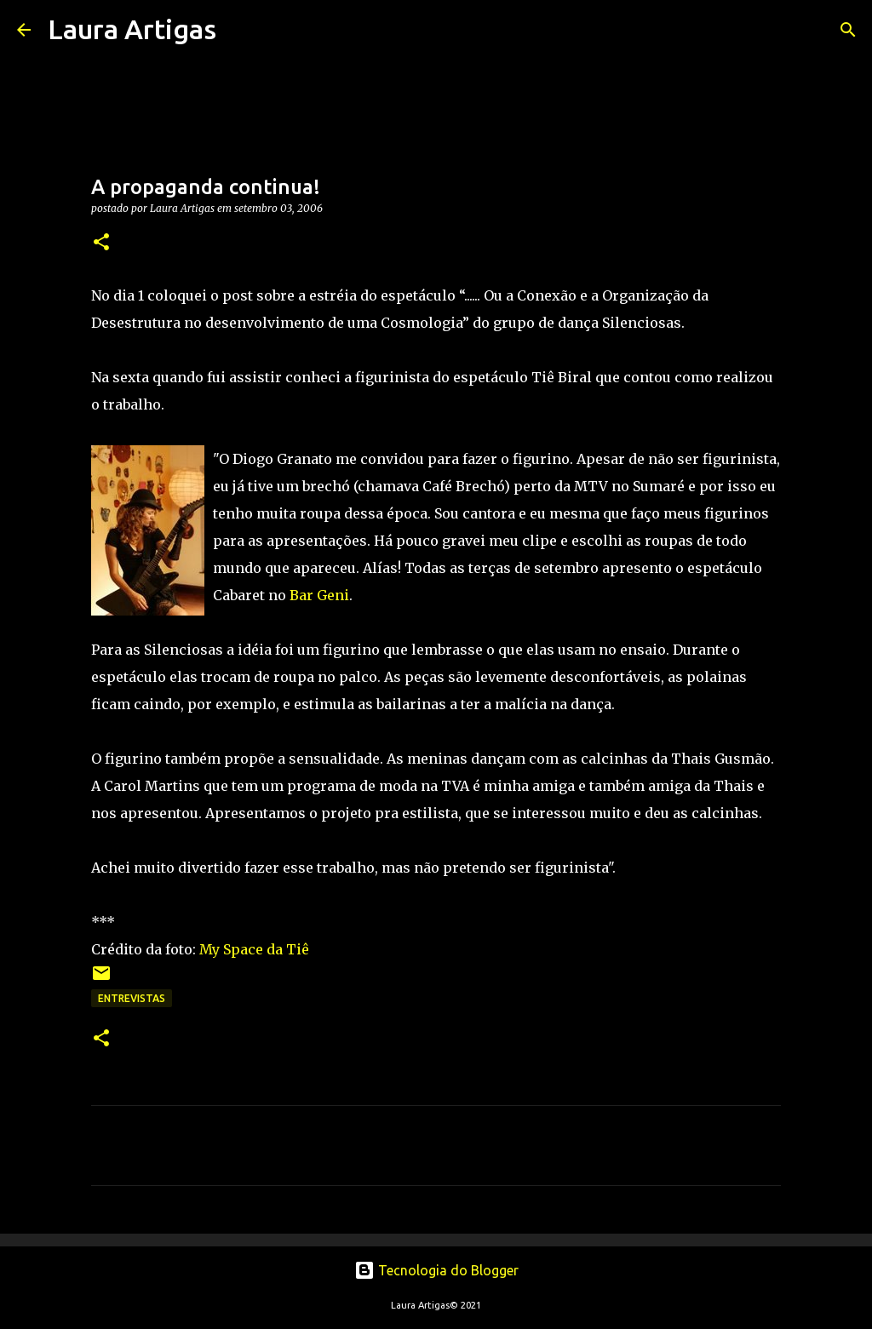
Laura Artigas (132, 29)
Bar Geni (319, 595)
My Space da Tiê (254, 949)
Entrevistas (131, 998)
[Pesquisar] (240, 29)
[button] (101, 243)
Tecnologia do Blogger (436, 1270)
